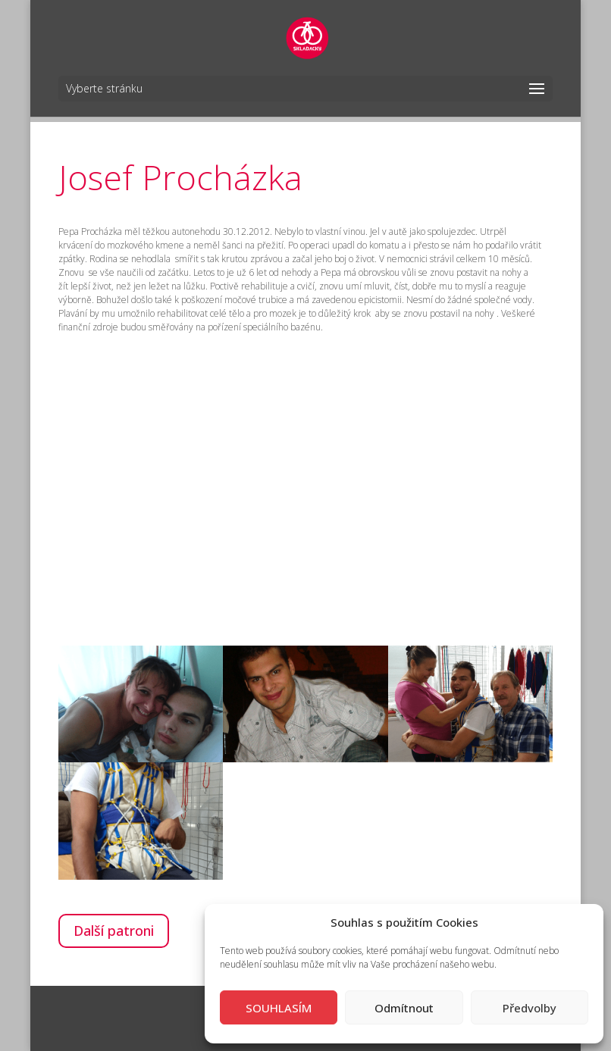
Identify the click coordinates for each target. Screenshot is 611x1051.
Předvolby (529, 1007)
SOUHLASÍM (279, 1007)
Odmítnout (404, 1007)
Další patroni (114, 930)
